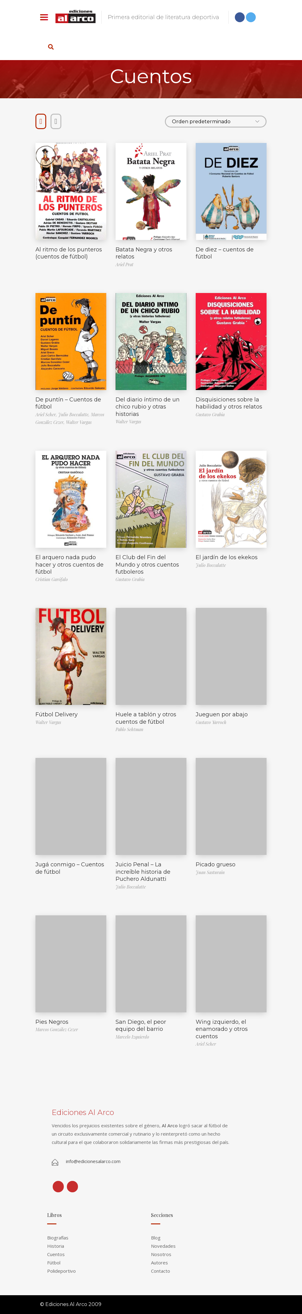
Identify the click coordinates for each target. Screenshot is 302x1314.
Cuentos (56, 1254)
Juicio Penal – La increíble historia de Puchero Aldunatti (143, 871)
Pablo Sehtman (129, 729)
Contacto (160, 1271)
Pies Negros (51, 1022)
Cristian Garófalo (51, 579)
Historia (55, 1246)
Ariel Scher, (46, 414)
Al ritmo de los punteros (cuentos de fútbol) (68, 253)
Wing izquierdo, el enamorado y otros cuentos (222, 1029)
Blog (156, 1238)
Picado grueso (215, 864)
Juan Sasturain (210, 872)
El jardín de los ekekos (227, 557)
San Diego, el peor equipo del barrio (141, 1025)
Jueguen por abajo (222, 714)
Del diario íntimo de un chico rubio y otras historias (148, 406)
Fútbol (53, 1262)
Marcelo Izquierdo (132, 1037)
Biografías (57, 1238)
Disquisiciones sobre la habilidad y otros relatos (229, 403)
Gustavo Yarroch (211, 722)
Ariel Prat (124, 264)
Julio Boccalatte (211, 565)
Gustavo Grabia (210, 414)
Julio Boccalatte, (74, 414)
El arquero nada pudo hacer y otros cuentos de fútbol (69, 564)
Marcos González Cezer (56, 1029)
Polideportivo (61, 1271)
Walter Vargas (79, 422)
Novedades (163, 1246)
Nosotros (161, 1254)
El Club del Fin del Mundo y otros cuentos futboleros (147, 564)
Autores (159, 1262)
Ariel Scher (206, 1044)
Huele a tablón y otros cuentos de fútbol (146, 718)
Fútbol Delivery (56, 714)
